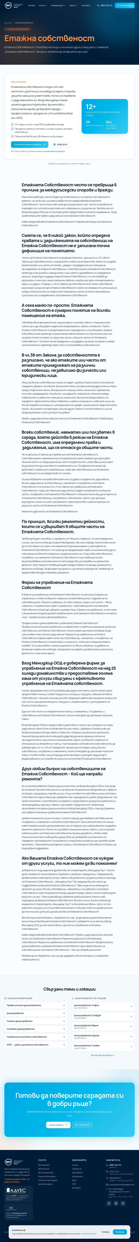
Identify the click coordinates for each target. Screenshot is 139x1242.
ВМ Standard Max (45, 1172)
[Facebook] (109, 1203)
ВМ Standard (44, 1165)
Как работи (77, 1172)
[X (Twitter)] (123, 1203)
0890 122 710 (104, 5)
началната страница (54, 151)
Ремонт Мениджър (47, 1176)
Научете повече (88, 1233)
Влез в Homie (124, 5)
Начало (31, 5)
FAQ (74, 1184)
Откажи (106, 1232)
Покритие (77, 1168)
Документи (77, 1176)
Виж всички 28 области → (103, 1055)
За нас (74, 5)
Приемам (120, 1232)
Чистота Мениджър (47, 1180)
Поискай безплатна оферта (29, 144)
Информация (58, 5)
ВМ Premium (43, 1168)
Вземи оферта (58, 1125)
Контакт (86, 5)
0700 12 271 (60, 144)
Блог (74, 1180)
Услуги (43, 5)
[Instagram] (116, 1203)
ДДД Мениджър (45, 1184)
